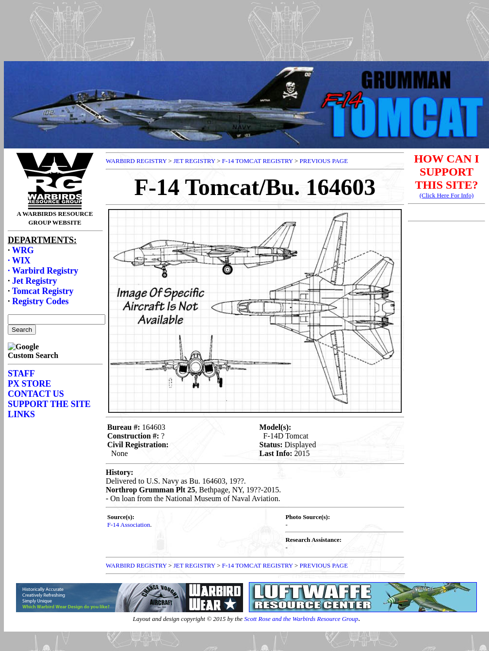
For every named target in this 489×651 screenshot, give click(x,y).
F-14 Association (128, 524)
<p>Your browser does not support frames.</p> (246, 40)
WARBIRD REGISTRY (136, 160)
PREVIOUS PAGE (324, 160)
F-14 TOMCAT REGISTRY (257, 160)
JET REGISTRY (194, 160)
